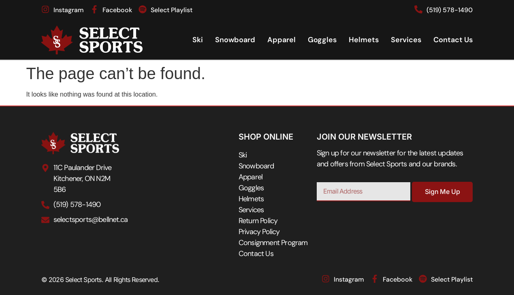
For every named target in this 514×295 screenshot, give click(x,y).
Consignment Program (273, 243)
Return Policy (258, 221)
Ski (197, 40)
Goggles (322, 40)
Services (406, 40)
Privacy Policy (259, 232)
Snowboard (235, 40)
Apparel (281, 40)
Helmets (364, 40)
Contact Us (453, 40)
